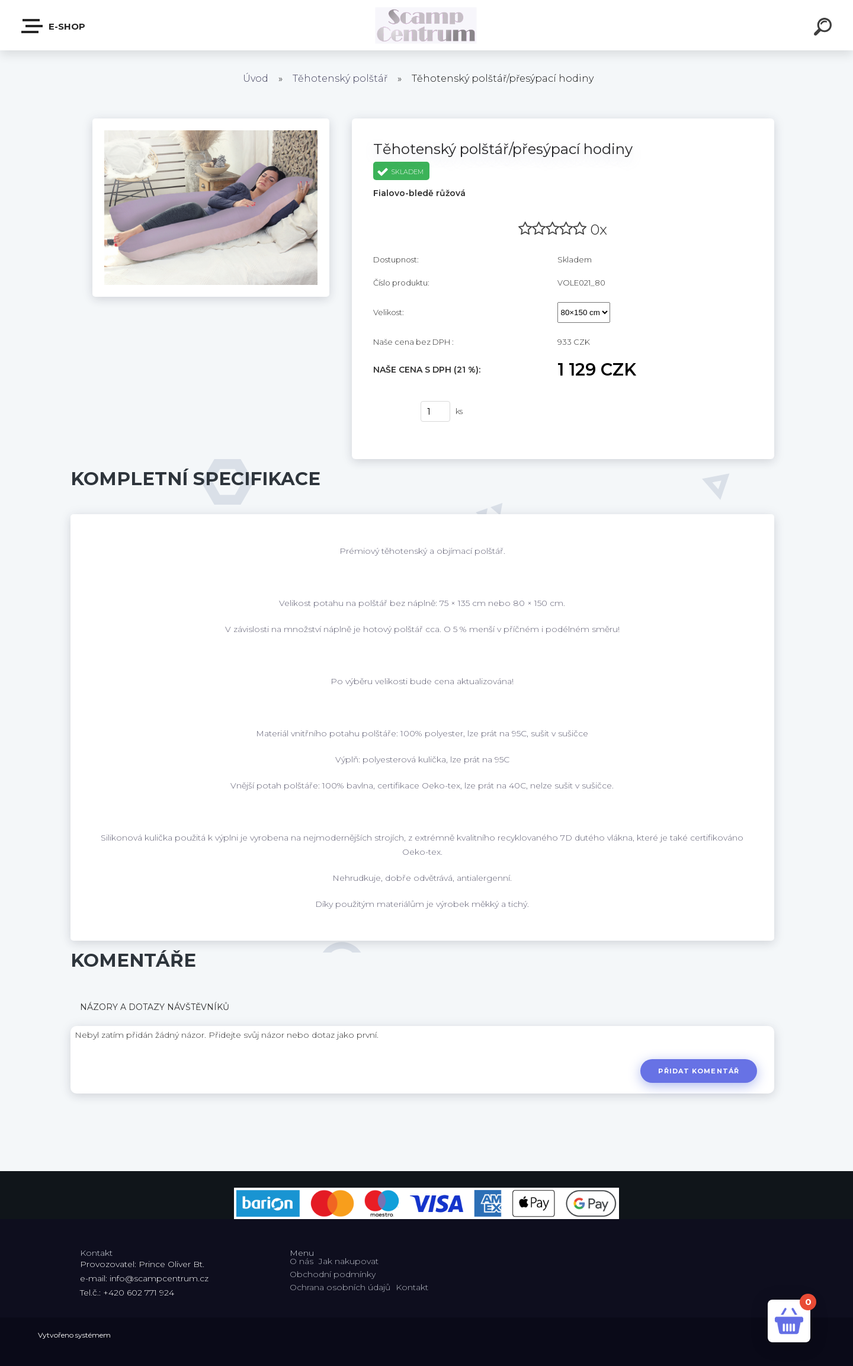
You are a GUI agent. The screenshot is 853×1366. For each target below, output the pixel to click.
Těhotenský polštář (340, 78)
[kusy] (435, 411)
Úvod (255, 78)
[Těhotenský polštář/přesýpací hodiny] (210, 122)
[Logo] (426, 25)
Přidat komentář (698, 1071)
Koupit (389, 411)
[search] (824, 28)
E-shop (54, 26)
